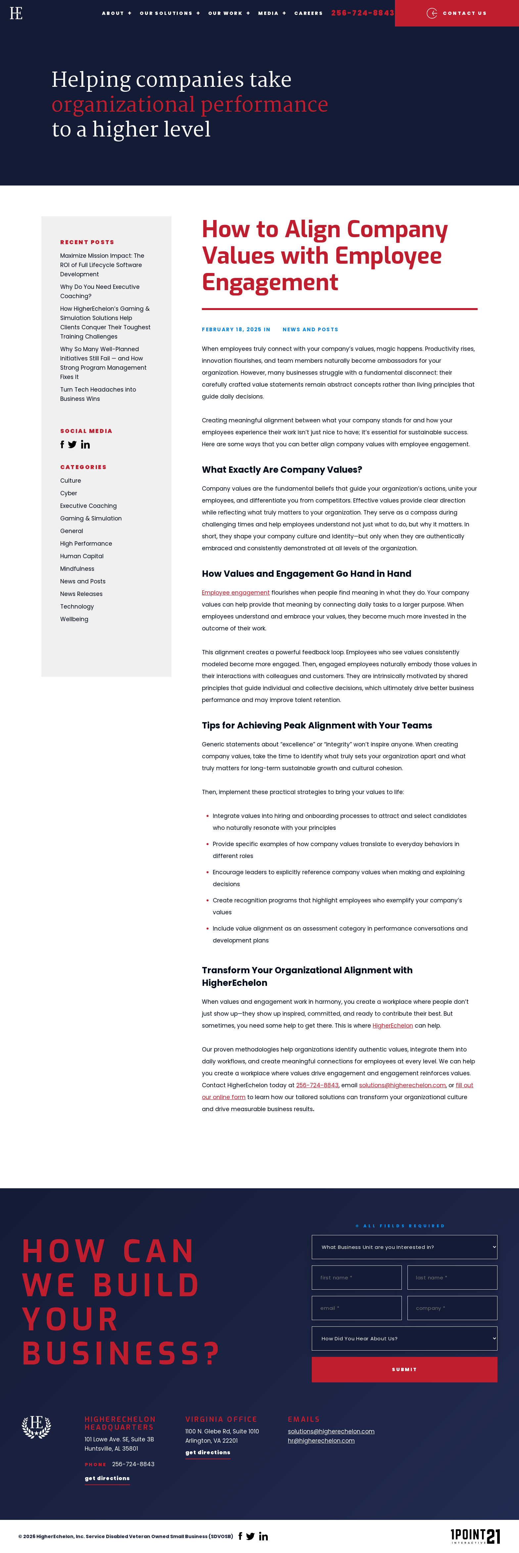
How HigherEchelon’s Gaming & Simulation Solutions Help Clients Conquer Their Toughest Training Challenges (105, 323)
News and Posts (83, 581)
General (71, 531)
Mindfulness (77, 569)
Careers (294, 13)
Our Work (211, 13)
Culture (70, 481)
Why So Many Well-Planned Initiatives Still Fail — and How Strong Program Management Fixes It (103, 363)
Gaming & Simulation (91, 518)
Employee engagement (236, 593)
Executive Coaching (88, 506)
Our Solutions (151, 13)
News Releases (81, 594)
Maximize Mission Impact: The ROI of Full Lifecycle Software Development (102, 265)
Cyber (68, 493)
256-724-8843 (348, 13)
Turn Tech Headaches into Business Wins (98, 394)
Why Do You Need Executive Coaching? (100, 291)
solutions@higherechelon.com (402, 1085)
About (98, 13)
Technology (77, 607)
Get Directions (107, 1479)
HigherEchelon (393, 1026)
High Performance (86, 544)
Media (254, 13)
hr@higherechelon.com (321, 1441)
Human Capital (82, 556)
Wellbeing (74, 619)
